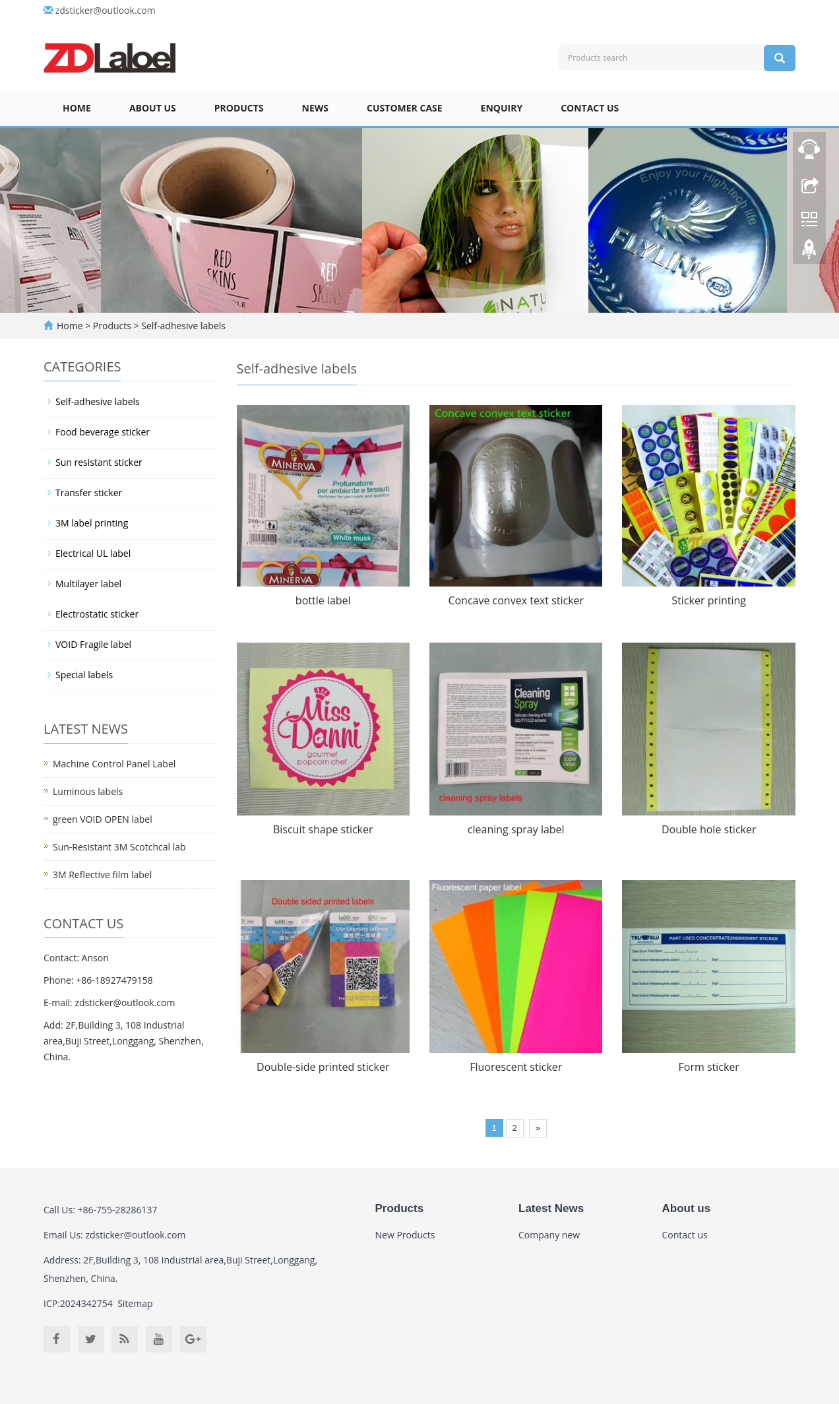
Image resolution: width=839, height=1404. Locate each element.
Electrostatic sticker (97, 614)
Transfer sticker (88, 492)
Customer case (405, 108)
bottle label (323, 600)
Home (77, 108)
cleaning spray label (516, 829)
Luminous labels (88, 791)
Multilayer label (88, 583)
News (315, 108)
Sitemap (134, 1303)
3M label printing (91, 523)
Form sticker (709, 1067)
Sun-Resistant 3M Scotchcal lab (119, 847)
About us (152, 108)
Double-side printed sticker (323, 1067)
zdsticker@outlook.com (105, 10)
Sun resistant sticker (98, 462)
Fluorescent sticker (516, 1067)
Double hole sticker (709, 829)
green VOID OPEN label (102, 819)
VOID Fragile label (93, 644)
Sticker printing (708, 600)
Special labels (84, 674)
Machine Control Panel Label (114, 763)
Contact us (590, 108)
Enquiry (502, 108)
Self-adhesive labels (182, 325)
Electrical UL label (93, 553)
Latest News (551, 1208)
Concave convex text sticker (516, 600)
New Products (405, 1234)
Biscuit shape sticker (323, 829)
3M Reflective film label (102, 874)
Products (239, 108)
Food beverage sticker (102, 432)
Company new (549, 1234)
